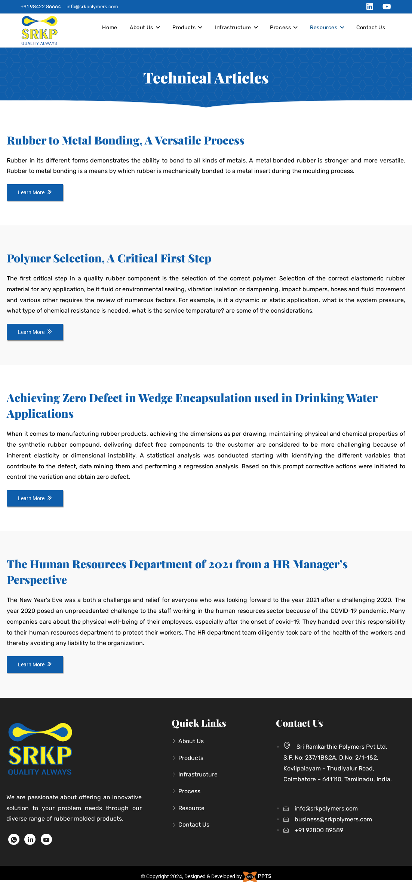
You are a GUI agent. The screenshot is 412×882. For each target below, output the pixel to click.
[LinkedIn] (30, 839)
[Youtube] (46, 839)
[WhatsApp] (13, 839)
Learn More (35, 192)
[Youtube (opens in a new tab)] (384, 6)
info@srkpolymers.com (92, 6)
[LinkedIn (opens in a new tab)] (370, 6)
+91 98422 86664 (41, 6)
